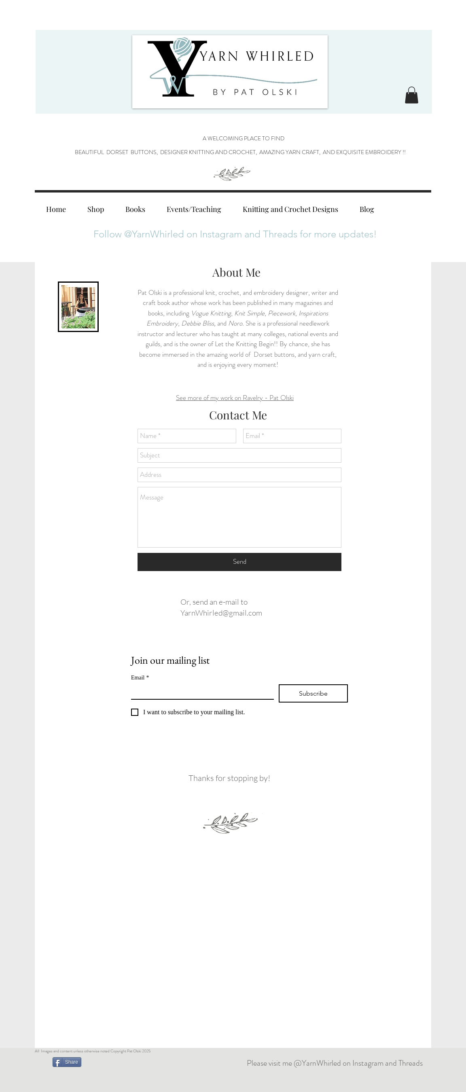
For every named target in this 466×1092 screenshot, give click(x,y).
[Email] (200, 691)
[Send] (239, 562)
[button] (412, 95)
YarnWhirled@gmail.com (221, 613)
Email (140, 677)
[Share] (67, 1062)
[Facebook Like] (168, 1063)
